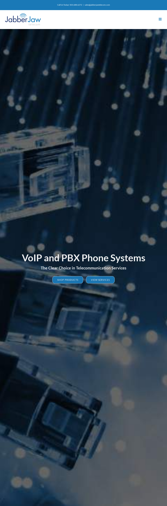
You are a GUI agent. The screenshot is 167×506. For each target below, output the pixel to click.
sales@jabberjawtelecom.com (97, 5)
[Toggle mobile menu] (160, 19)
